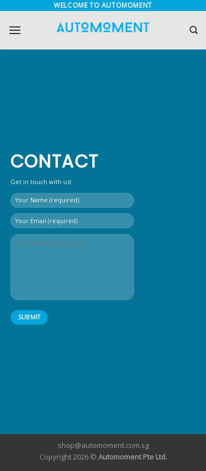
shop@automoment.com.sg (103, 445)
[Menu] (14, 29)
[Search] (194, 30)
